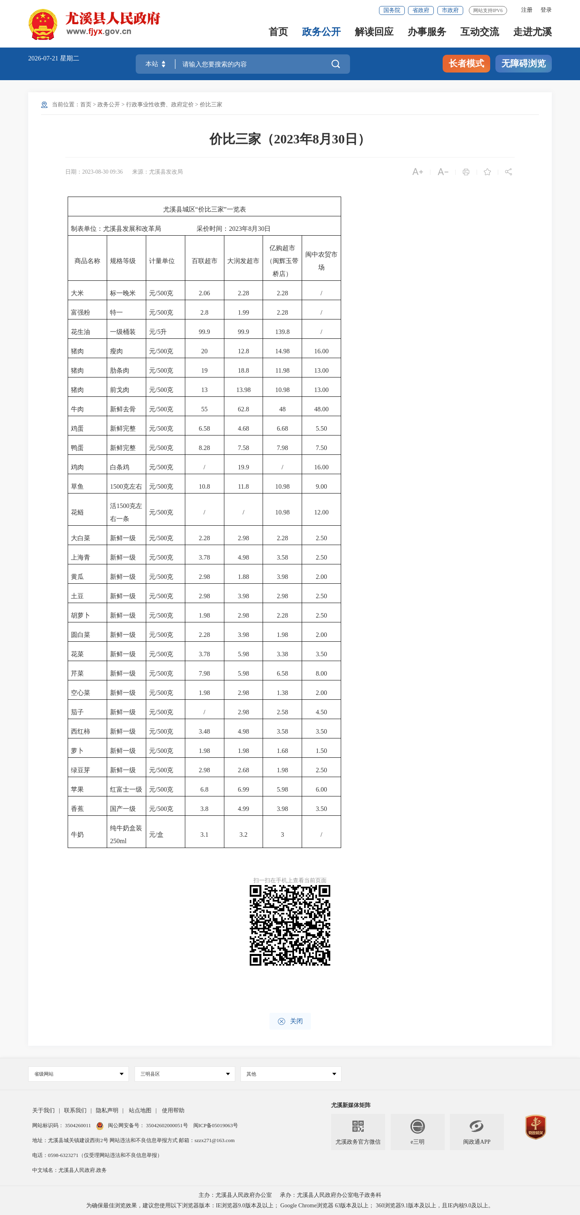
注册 (526, 10)
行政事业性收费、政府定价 (160, 105)
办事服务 (427, 32)
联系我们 (75, 1110)
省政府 (420, 10)
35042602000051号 (167, 1125)
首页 (278, 32)
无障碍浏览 (523, 63)
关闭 (290, 1021)
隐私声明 (107, 1110)
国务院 (391, 10)
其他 (291, 1074)
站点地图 (140, 1110)
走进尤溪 (532, 32)
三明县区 (185, 1074)
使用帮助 (173, 1110)
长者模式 (466, 63)
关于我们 (43, 1110)
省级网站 (79, 1074)
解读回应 (374, 32)
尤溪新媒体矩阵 (351, 1105)
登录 (546, 10)
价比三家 (211, 105)
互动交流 (479, 32)
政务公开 (321, 32)
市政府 (450, 10)
